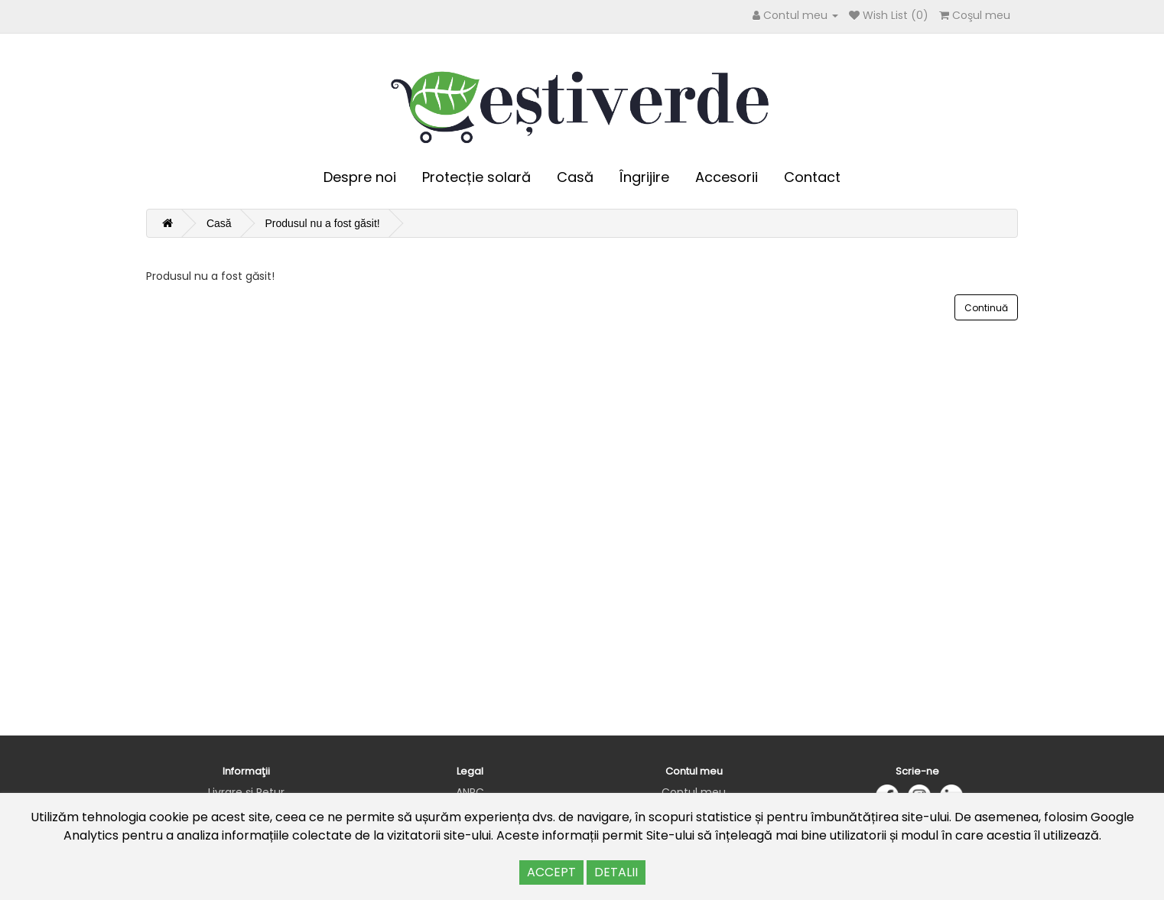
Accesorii (726, 177)
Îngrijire (644, 177)
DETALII (616, 872)
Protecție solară (476, 177)
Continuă (986, 307)
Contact (812, 177)
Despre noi (360, 177)
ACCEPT (551, 872)
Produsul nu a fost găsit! (322, 223)
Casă (575, 177)
